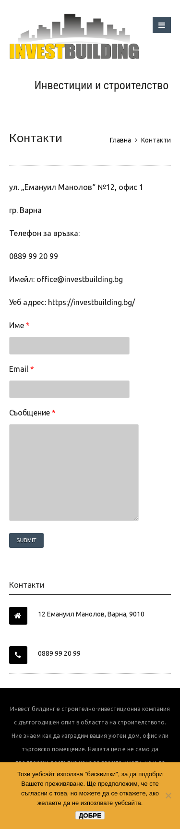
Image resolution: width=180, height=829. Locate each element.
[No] (168, 795)
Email (21, 369)
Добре (90, 815)
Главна (120, 140)
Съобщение (32, 412)
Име (19, 325)
